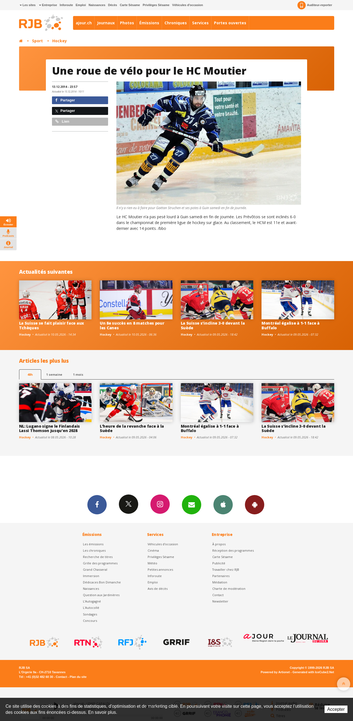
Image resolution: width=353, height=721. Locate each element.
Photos (127, 22)
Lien (62, 121)
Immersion (91, 576)
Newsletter (220, 601)
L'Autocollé (91, 607)
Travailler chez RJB (225, 569)
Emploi (81, 5)
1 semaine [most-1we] (54, 374)
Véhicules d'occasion (187, 5)
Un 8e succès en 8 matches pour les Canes (132, 325)
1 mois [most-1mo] (78, 374)
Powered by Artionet (275, 672)
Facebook (97, 504)
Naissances (96, 5)
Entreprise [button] (48, 5)
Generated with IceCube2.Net (313, 672)
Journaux (106, 22)
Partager (65, 100)
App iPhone (223, 504)
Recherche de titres (98, 557)
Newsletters (191, 504)
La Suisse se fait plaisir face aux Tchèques (51, 325)
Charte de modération (228, 588)
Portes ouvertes (230, 22)
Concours (90, 620)
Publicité (218, 563)
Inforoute (66, 5)
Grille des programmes (100, 563)
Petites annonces (160, 569)
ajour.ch (84, 22)
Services (200, 22)
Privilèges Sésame (156, 5)
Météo (152, 563)
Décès (112, 5)
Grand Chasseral (95, 569)
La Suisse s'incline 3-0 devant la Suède (213, 325)
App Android (254, 504)
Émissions (149, 22)
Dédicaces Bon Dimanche (102, 582)
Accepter (336, 709)
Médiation (219, 582)
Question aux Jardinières (101, 595)
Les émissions (93, 544)
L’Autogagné (92, 601)
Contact (218, 595)
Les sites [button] (28, 5)
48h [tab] (30, 374)
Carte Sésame (130, 5)
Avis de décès (158, 588)
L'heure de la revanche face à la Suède (132, 428)
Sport (37, 40)
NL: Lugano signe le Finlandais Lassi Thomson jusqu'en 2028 (49, 428)
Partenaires (220, 576)
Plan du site (78, 676)
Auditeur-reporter (314, 5)
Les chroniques (94, 550)
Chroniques (175, 22)
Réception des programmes (233, 550)
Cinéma (153, 550)
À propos (219, 544)
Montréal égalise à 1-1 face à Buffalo (291, 325)
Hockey (59, 40)
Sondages (90, 614)
